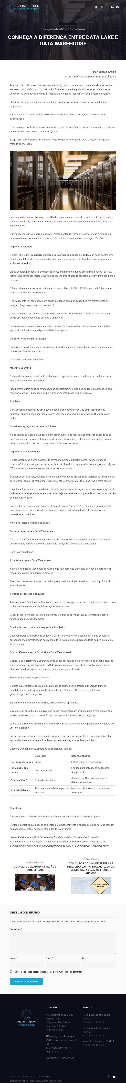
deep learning (64, 740)
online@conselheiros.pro (60, 1036)
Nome (13, 958)
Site (84, 958)
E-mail (49, 958)
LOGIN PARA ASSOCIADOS (60, 1057)
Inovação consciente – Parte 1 (98, 1041)
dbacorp (111, 76)
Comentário (16, 929)
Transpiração (56, 1081)
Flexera (29, 217)
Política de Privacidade (21, 1076)
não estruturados (21, 263)
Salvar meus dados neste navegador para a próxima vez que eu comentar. (48, 972)
